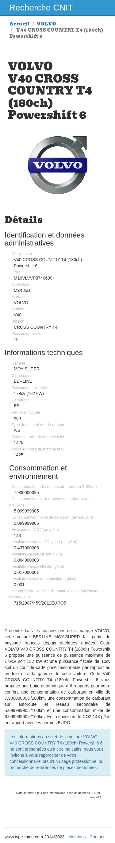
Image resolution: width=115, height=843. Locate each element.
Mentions (77, 836)
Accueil (19, 24)
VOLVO (46, 24)
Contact (97, 836)
